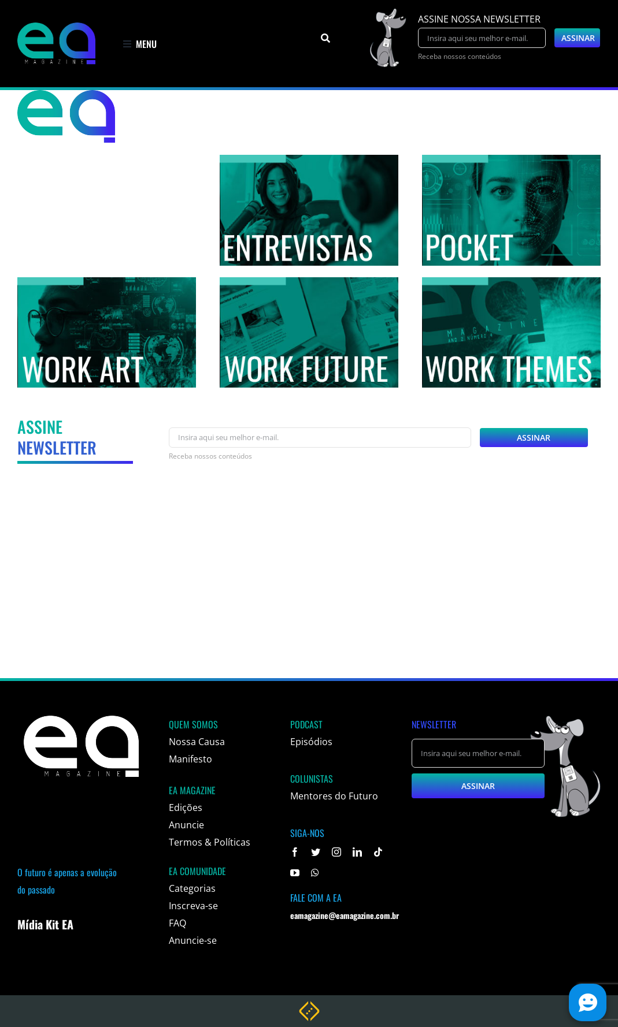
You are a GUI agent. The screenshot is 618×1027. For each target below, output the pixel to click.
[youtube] (294, 872)
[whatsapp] (315, 872)
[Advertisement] (309, 585)
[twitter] (315, 852)
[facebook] (294, 852)
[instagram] (336, 852)
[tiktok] (378, 852)
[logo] (56, 27)
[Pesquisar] (325, 38)
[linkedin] (357, 852)
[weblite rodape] (309, 1005)
